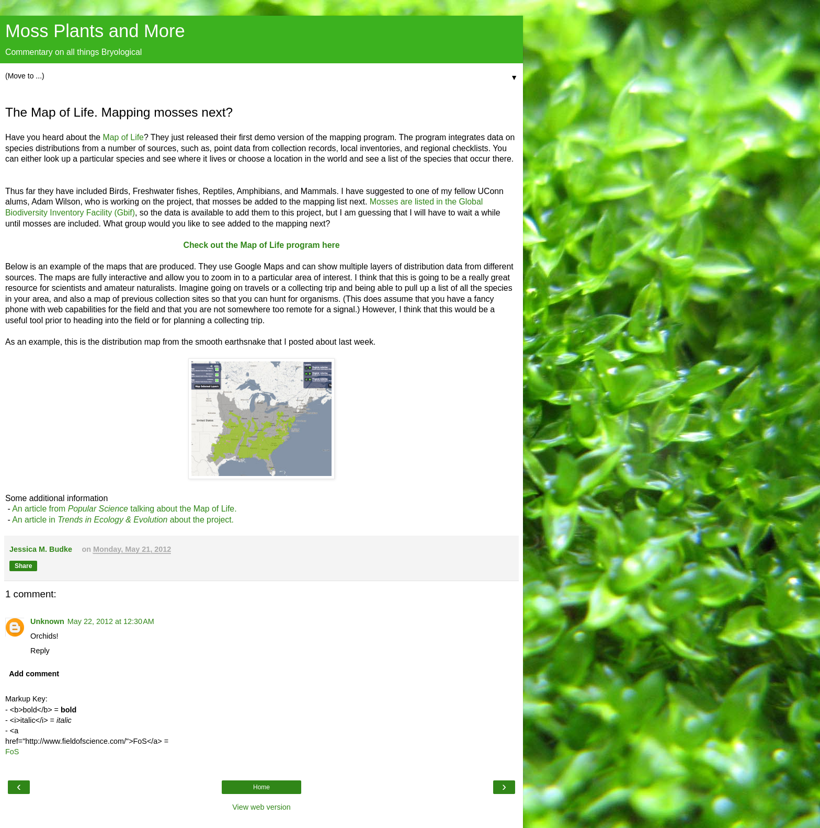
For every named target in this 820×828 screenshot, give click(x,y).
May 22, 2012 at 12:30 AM (110, 621)
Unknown (47, 621)
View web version (261, 807)
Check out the (211, 245)
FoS (12, 751)
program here (312, 245)
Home (261, 787)
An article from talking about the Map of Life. (124, 508)
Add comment (34, 674)
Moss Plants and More (95, 31)
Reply (40, 650)
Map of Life (123, 137)
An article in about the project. (123, 519)
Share (23, 566)
